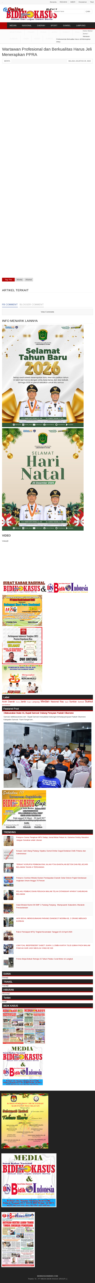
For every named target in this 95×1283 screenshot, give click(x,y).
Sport (66, 702)
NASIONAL (27, 25)
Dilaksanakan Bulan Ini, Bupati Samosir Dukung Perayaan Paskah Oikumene (39, 713)
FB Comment (10, 304)
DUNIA (43, 32)
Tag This (8, 280)
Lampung (36, 702)
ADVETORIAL (16, 32)
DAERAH (41, 25)
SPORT (54, 25)
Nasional (55, 701)
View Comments (47, 312)
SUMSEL (67, 25)
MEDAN (13, 25)
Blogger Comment (32, 304)
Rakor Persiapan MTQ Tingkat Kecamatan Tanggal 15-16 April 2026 (44, 932)
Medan (45, 701)
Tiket (92, 2)
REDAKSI (63, 2)
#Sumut (29, 280)
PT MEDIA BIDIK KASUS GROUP (51, 1279)
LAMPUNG (81, 25)
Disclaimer (83, 2)
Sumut (66, 32)
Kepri (37, 39)
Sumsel (49, 39)
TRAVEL (31, 32)
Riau (77, 32)
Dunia (18, 702)
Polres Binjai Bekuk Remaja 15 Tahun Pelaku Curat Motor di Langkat (44, 959)
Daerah (11, 701)
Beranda (53, 2)
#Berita (19, 280)
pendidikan (6, 704)
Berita (7, 61)
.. (2, 2)
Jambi (26, 39)
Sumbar (14, 39)
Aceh (54, 32)
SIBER (72, 2)
